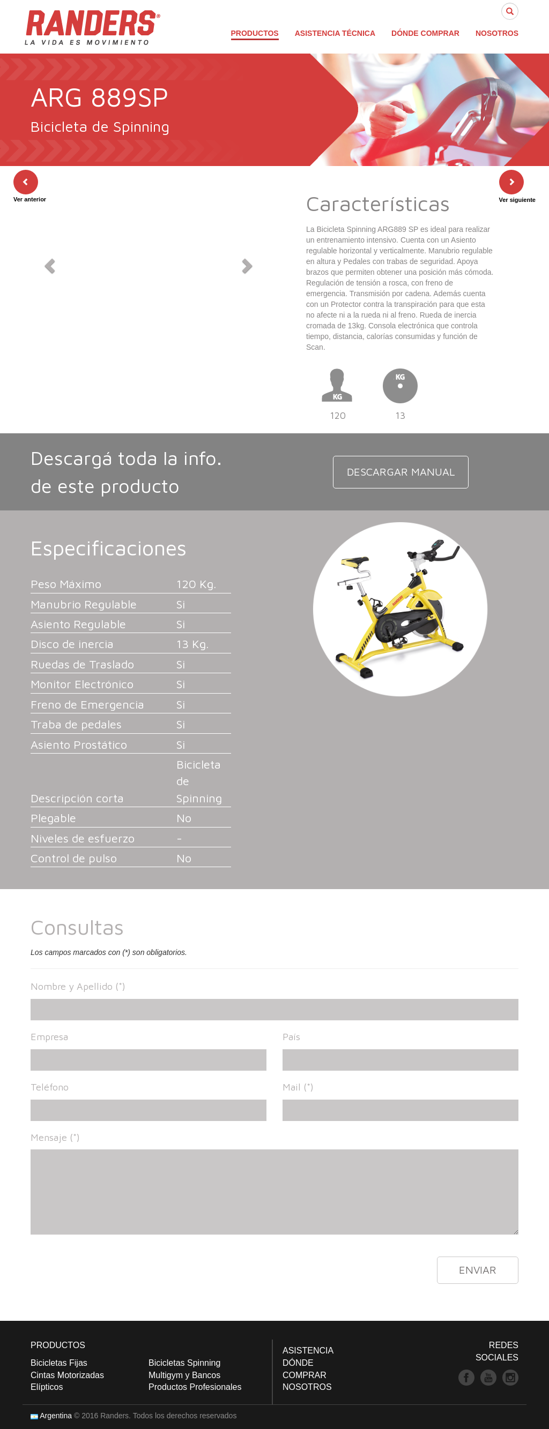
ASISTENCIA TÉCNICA (335, 33)
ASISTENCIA (308, 1350)
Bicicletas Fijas (59, 1362)
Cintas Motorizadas (67, 1375)
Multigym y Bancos (184, 1375)
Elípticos (47, 1387)
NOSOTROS (497, 33)
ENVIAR (477, 1269)
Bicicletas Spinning (184, 1362)
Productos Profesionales (195, 1387)
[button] (48, 262)
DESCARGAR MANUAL (401, 471)
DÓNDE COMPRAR (425, 33)
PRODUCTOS (255, 33)
